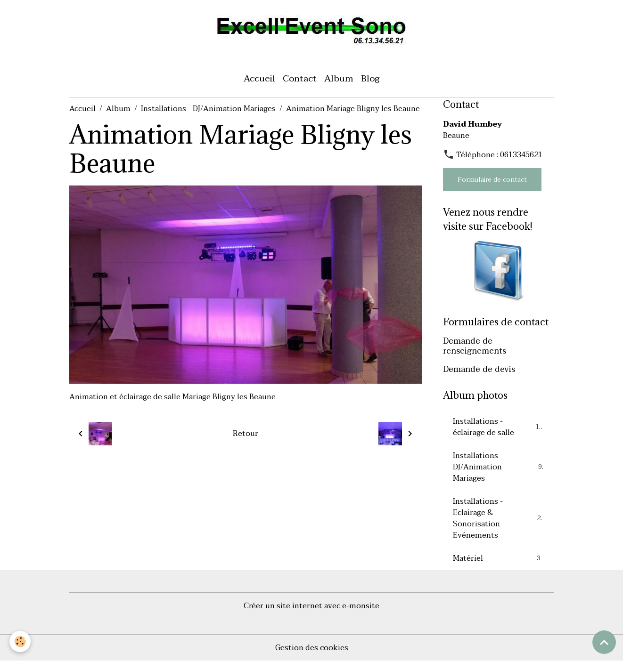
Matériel (498, 558)
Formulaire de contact (492, 179)
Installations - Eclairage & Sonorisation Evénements (499, 518)
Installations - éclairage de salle (498, 427)
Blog (370, 78)
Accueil (259, 78)
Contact (300, 78)
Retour (245, 433)
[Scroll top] (604, 642)
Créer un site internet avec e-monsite (311, 606)
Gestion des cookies (311, 647)
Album (338, 78)
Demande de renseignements (474, 346)
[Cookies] (20, 641)
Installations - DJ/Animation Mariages (208, 108)
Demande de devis (479, 369)
